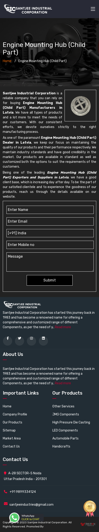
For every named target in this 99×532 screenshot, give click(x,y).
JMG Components (65, 414)
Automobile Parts (65, 438)
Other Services (63, 406)
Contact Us (11, 446)
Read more (63, 327)
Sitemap (9, 430)
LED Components (65, 430)
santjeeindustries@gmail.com (31, 505)
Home (7, 61)
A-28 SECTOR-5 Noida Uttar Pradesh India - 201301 (25, 476)
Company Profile (15, 414)
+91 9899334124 (20, 492)
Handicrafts (61, 446)
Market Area (12, 438)
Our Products (12, 422)
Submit (49, 280)
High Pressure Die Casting (71, 422)
